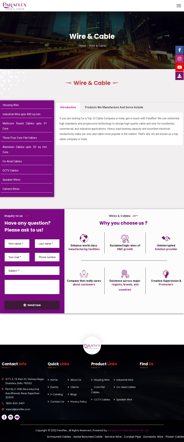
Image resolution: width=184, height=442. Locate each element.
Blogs (73, 394)
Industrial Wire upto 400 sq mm (21, 114)
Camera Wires (11, 189)
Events (54, 387)
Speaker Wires (11, 179)
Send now (32, 305)
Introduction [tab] (68, 107)
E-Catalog (56, 394)
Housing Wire (11, 105)
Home (82, 46)
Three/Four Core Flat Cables (20, 137)
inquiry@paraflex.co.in (18, 409)
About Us (75, 380)
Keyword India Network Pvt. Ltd (129, 430)
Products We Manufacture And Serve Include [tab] (114, 107)
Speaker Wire (124, 399)
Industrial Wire (124, 380)
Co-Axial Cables (12, 161)
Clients (74, 387)
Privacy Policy (78, 401)
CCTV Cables (10, 170)
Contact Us (57, 401)
